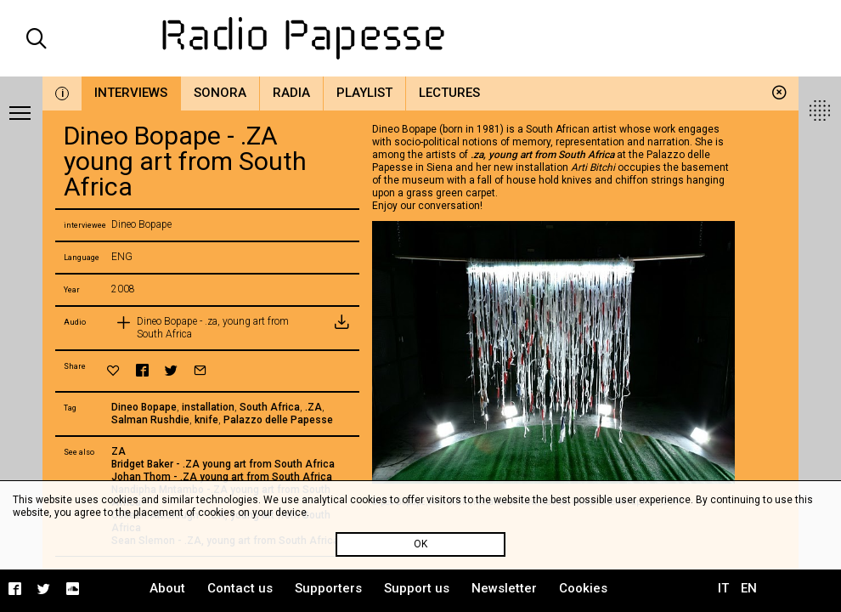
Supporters (328, 588)
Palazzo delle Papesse (278, 420)
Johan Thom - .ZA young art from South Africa (221, 477)
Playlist (364, 92)
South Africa (270, 407)
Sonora (220, 92)
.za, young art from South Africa (542, 155)
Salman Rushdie (150, 420)
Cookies (583, 588)
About (167, 588)
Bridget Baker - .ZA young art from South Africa (223, 464)
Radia (291, 92)
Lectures (449, 92)
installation (208, 407)
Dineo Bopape (144, 407)
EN (749, 588)
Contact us (240, 588)
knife (206, 420)
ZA (118, 451)
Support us (416, 588)
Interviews (130, 92)
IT (723, 588)
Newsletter (504, 588)
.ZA (313, 407)
